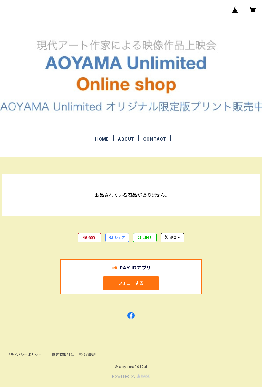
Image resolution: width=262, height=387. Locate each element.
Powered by (131, 376)
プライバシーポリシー (24, 355)
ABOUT (126, 139)
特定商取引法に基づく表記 (74, 355)
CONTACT (155, 139)
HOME (102, 139)
